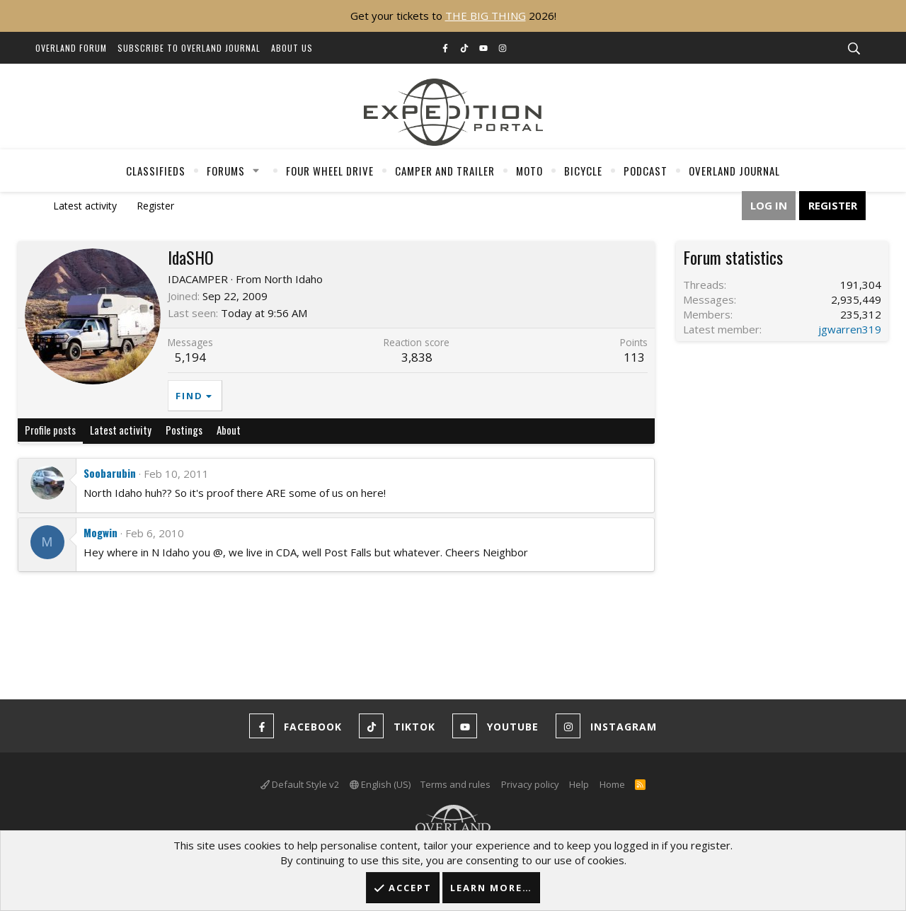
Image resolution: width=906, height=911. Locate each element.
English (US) (380, 784)
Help (579, 784)
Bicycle (583, 170)
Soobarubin (110, 473)
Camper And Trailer (445, 170)
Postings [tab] (184, 429)
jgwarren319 (849, 329)
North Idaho (293, 279)
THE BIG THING (485, 15)
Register (155, 205)
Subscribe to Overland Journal (188, 48)
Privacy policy (530, 784)
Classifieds (155, 170)
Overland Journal (734, 170)
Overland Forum (71, 48)
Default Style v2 (299, 784)
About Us (292, 48)
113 (634, 357)
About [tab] (229, 429)
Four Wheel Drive (330, 170)
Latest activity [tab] (120, 429)
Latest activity (85, 205)
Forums (226, 170)
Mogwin (100, 532)
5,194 (190, 357)
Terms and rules (455, 784)
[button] (256, 170)
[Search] (853, 48)
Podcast (645, 170)
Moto (529, 170)
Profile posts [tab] (50, 429)
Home (612, 784)
